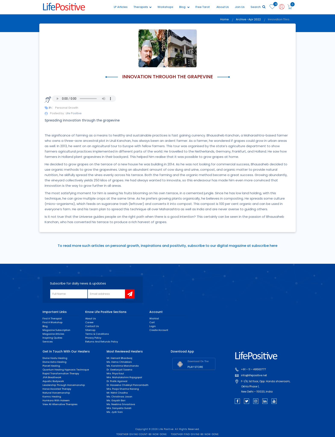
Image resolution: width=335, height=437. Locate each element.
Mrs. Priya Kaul (115, 373)
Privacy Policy (93, 337)
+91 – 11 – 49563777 (253, 369)
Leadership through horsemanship (64, 385)
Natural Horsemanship (56, 392)
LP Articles (121, 7)
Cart (152, 322)
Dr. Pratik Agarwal (117, 381)
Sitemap (90, 330)
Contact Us (92, 326)
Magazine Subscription (56, 330)
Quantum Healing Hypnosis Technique (66, 369)
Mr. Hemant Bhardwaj (119, 358)
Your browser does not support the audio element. (84, 98)
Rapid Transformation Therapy (61, 373)
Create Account (158, 330)
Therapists (142, 7)
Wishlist (154, 318)
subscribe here (264, 245)
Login (152, 326)
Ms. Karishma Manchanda (123, 365)
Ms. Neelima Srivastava (121, 404)
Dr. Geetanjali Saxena (119, 369)
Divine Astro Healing (54, 362)
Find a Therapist (52, 318)
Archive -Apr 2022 (248, 19)
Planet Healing (51, 365)
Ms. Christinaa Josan (119, 396)
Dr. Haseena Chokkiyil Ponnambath (127, 385)
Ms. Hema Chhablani (119, 362)
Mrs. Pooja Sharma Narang (123, 389)
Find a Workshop (52, 322)
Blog (184, 7)
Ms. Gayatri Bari (116, 400)
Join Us (240, 7)
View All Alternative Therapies (60, 404)
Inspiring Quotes (52, 337)
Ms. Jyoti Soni (115, 412)
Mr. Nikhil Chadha (117, 392)
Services (48, 341)
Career (89, 322)
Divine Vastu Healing (55, 358)
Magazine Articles (53, 334)
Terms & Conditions (97, 334)
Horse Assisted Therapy (57, 389)
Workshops (165, 7)
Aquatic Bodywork (53, 381)
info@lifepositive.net (254, 375)
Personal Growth (66, 108)
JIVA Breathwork (52, 377)
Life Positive (73, 113)
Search (258, 7)
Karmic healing (52, 396)
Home (224, 19)
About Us (222, 7)
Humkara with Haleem (56, 400)
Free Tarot (202, 7)
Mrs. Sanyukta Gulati (119, 408)
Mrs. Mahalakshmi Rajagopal (124, 377)
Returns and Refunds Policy (101, 341)
